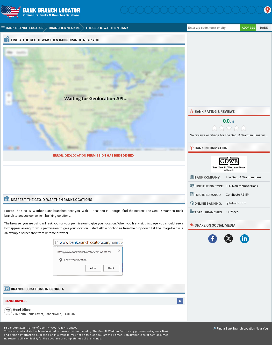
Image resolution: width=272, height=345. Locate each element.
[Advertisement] (94, 178)
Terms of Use (36, 327)
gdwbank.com (236, 203)
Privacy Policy (56, 327)
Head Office (22, 309)
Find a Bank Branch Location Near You (242, 328)
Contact (72, 327)
